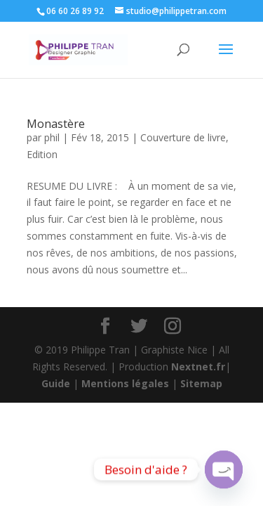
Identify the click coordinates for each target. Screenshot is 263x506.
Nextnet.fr (198, 366)
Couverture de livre (183, 137)
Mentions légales (125, 383)
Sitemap (201, 383)
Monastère (56, 123)
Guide (55, 383)
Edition (42, 154)
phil (52, 137)
